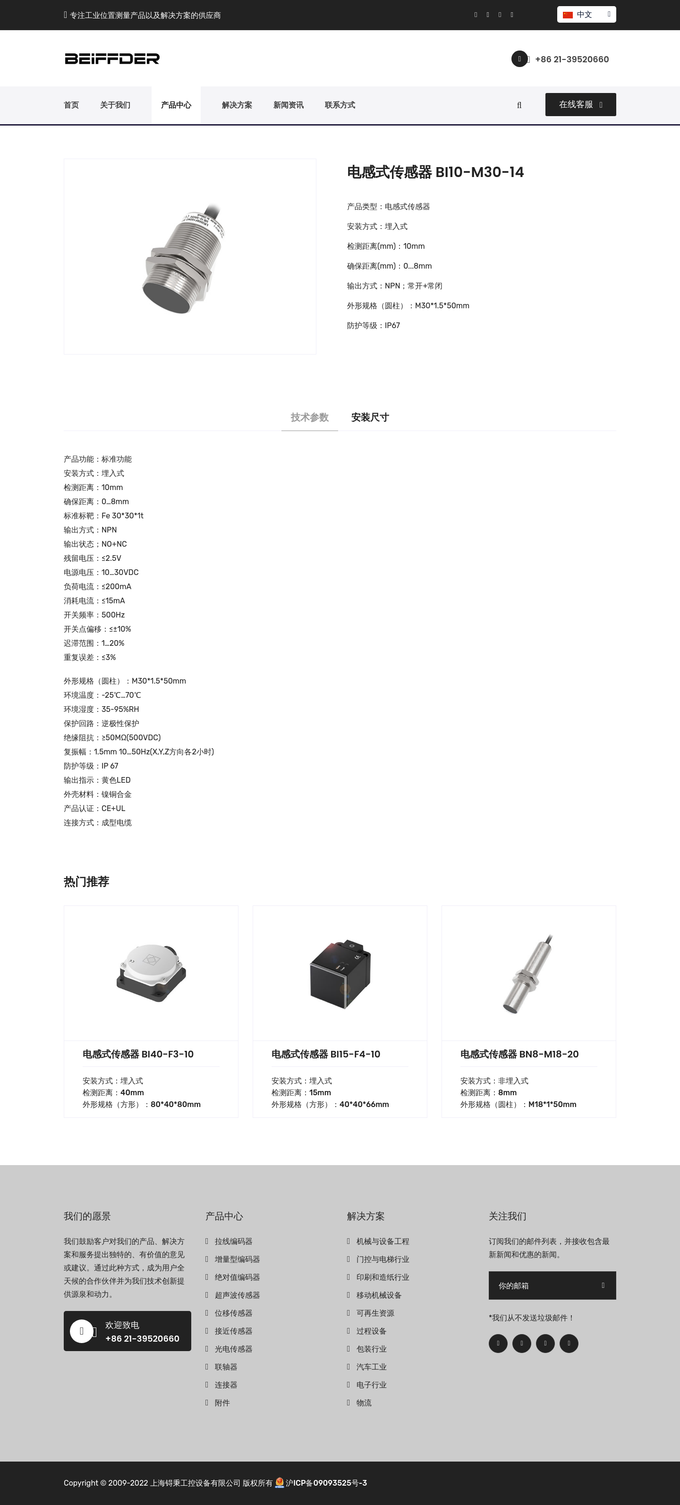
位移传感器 (234, 1313)
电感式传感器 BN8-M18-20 (519, 1054)
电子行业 (372, 1384)
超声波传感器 (237, 1295)
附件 (222, 1402)
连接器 (226, 1384)
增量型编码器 (237, 1259)
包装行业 (372, 1348)
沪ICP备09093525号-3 (326, 1483)
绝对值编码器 (237, 1277)
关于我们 (115, 105)
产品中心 (176, 105)
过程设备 (372, 1331)
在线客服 (581, 104)
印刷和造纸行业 (383, 1277)
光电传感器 (234, 1348)
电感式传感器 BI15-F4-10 (326, 1054)
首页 (71, 105)
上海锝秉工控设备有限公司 (195, 1483)
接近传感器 (234, 1331)
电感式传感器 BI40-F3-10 (138, 1054)
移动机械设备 (379, 1295)
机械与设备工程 (383, 1241)
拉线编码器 (234, 1241)
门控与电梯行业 (383, 1259)
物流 (364, 1402)
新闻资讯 (288, 105)
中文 (586, 14)
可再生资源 (375, 1313)
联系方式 (340, 105)
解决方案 (237, 105)
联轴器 (226, 1366)
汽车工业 (372, 1366)
